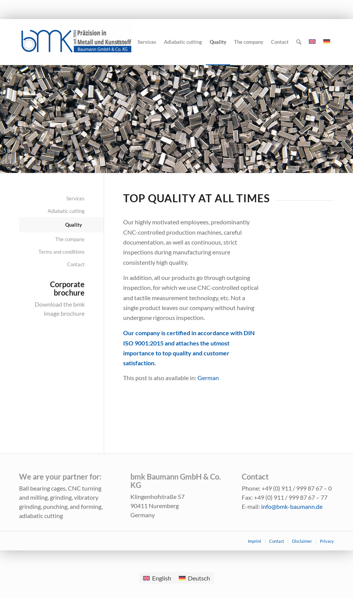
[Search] (298, 42)
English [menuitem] (161, 578)
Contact (76, 264)
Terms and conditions (62, 252)
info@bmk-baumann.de (292, 506)
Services (75, 198)
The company (70, 239)
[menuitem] (208, 378)
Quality (73, 225)
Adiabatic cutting (66, 211)
